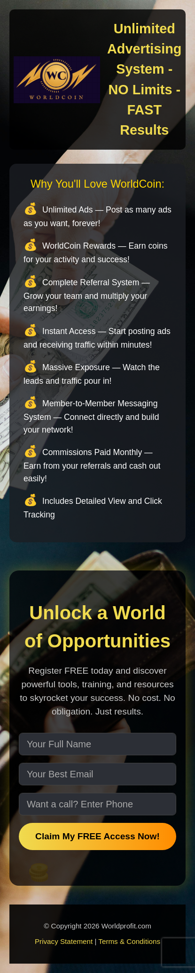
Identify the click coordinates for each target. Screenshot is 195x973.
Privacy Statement (64, 941)
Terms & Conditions (129, 941)
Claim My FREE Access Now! (97, 836)
